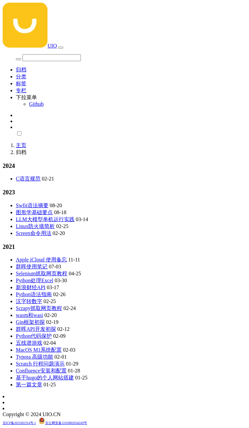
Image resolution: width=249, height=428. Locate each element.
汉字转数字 (29, 301)
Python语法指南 (34, 294)
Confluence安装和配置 (41, 370)
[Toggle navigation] (60, 48)
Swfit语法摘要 (32, 205)
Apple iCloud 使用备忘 (41, 259)
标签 (21, 83)
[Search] (51, 57)
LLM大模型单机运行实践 (45, 219)
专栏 (21, 90)
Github (36, 104)
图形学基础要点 (34, 212)
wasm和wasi (29, 315)
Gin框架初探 (30, 322)
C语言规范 (28, 178)
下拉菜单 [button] (26, 97)
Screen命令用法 (33, 233)
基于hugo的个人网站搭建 (45, 377)
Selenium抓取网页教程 (41, 273)
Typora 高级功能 (34, 357)
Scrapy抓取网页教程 (39, 308)
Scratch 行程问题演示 (40, 364)
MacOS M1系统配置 (39, 350)
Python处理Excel (34, 280)
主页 (21, 145)
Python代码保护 (34, 336)
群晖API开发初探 (36, 329)
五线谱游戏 (29, 343)
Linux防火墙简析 (35, 226)
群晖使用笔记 (31, 266)
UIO (30, 46)
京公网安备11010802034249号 (66, 423)
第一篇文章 (29, 384)
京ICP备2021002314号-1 (19, 423)
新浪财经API (31, 287)
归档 (21, 69)
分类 (21, 76)
